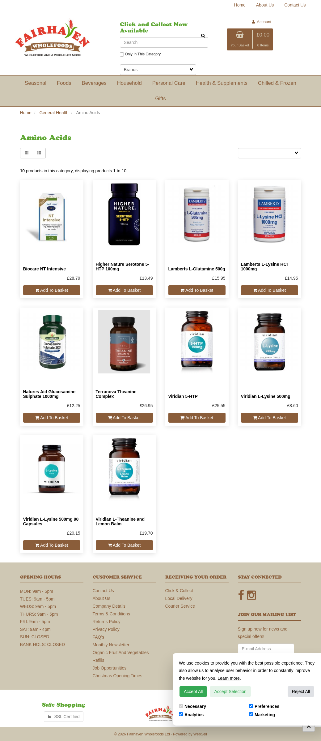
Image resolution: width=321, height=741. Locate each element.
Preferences (264, 706)
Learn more (229, 678)
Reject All (301, 691)
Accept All (193, 691)
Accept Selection (230, 691)
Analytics (191, 714)
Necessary (192, 706)
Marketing (262, 714)
